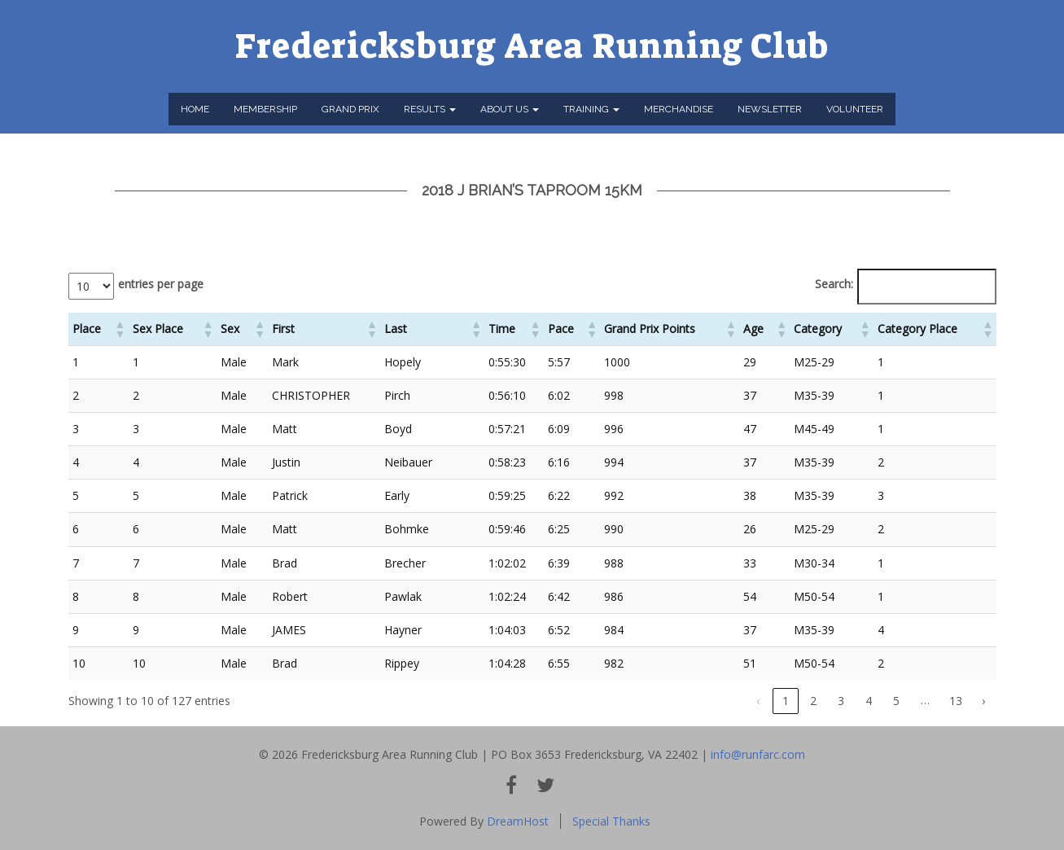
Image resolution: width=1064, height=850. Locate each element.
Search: (834, 283)
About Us (509, 109)
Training (591, 109)
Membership (265, 109)
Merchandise (678, 109)
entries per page (161, 283)
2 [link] (813, 700)
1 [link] (785, 700)
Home (195, 109)
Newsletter (770, 109)
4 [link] (868, 700)
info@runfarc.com (758, 754)
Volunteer (854, 109)
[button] (120, 329)
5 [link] (896, 700)
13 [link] (955, 700)
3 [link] (841, 700)
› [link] (983, 700)
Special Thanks (611, 821)
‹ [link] (758, 700)
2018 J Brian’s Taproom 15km (532, 190)
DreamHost (518, 821)
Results (430, 109)
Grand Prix (350, 109)
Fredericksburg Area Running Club (532, 46)
